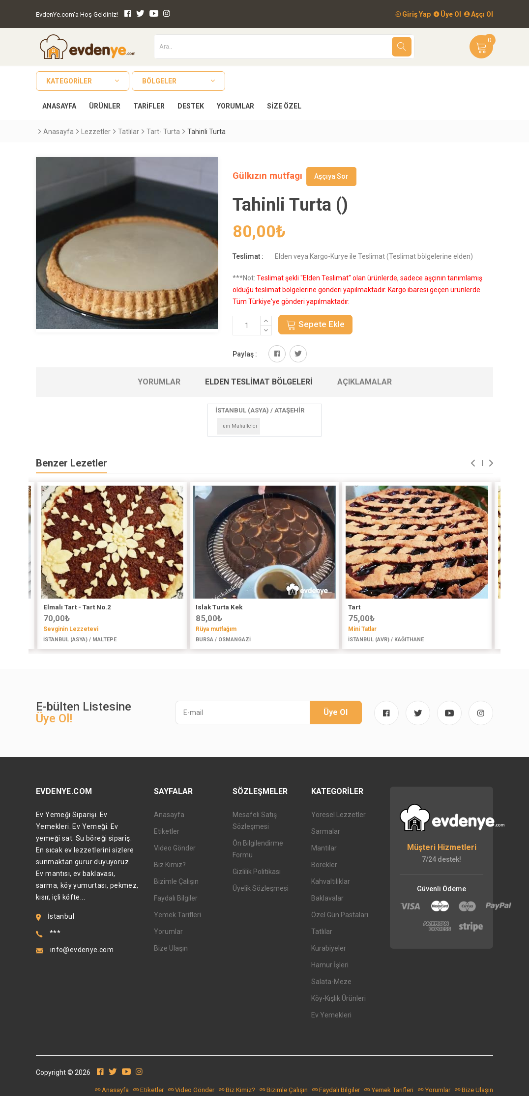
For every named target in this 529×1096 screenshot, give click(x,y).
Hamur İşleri (330, 965)
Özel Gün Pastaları (339, 915)
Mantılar (324, 848)
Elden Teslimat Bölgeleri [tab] (259, 381)
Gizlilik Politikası (257, 872)
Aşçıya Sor (331, 176)
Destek (190, 106)
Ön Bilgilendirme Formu (258, 849)
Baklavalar (327, 898)
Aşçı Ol (478, 14)
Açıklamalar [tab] (364, 381)
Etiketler (166, 831)
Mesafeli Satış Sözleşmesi (255, 820)
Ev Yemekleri (331, 1015)
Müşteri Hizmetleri (441, 847)
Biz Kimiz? (170, 865)
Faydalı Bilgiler (176, 898)
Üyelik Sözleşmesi (261, 888)
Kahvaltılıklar (330, 881)
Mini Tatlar (362, 629)
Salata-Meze (331, 982)
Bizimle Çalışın (176, 881)
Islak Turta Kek (219, 607)
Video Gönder (175, 848)
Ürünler (104, 106)
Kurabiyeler (328, 948)
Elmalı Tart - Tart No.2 (77, 607)
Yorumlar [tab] (159, 381)
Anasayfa (59, 106)
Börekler (324, 865)
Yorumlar (235, 106)
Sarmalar (325, 831)
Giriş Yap (413, 14)
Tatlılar (128, 132)
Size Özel (284, 106)
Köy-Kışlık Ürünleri (338, 998)
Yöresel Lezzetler (338, 815)
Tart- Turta (163, 132)
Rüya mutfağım (216, 629)
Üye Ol (447, 14)
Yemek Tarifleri (177, 915)
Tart (354, 607)
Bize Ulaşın (171, 948)
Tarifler (149, 106)
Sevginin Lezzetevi (70, 629)
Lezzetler (96, 132)
